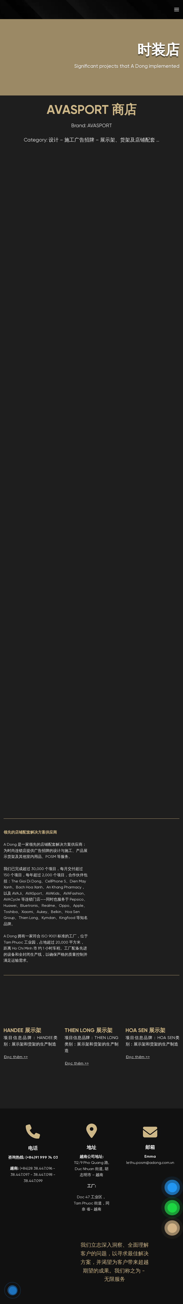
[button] (176, 9)
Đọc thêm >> (16, 1057)
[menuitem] (142, 9)
